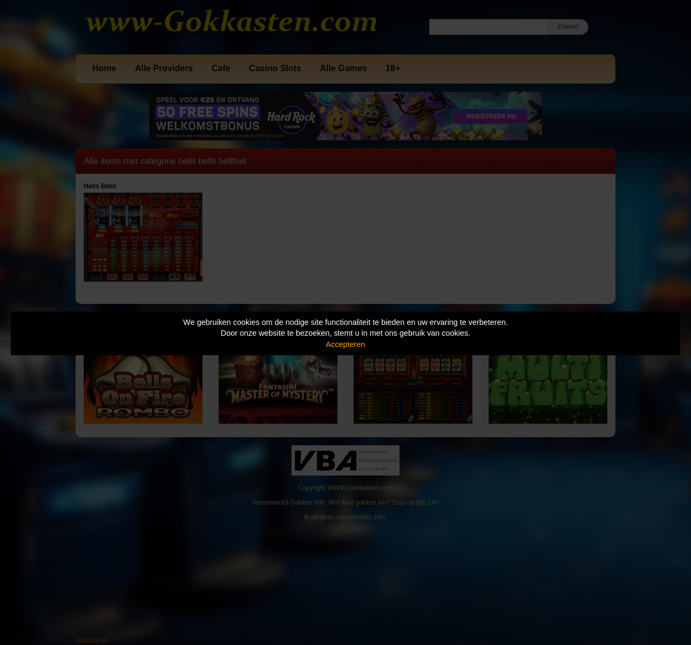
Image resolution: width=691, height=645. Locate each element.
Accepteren (345, 344)
